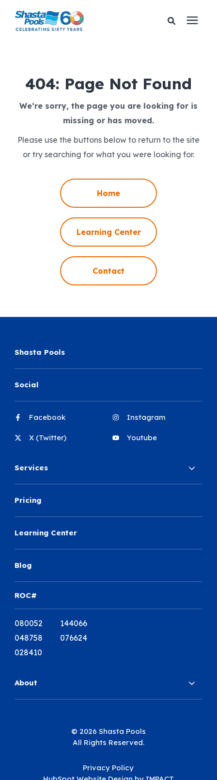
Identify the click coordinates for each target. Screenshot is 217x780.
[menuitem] (60, 421)
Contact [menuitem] (108, 271)
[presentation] (192, 21)
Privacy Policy (108, 767)
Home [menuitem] (108, 193)
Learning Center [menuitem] (109, 232)
